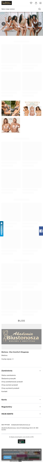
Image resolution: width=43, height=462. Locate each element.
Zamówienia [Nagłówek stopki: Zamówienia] (6, 371)
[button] (3, 24)
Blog (21, 321)
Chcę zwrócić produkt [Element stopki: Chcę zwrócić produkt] (9, 385)
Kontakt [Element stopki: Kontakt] (4, 391)
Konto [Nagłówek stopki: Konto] (4, 400)
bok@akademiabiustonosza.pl (20, 425)
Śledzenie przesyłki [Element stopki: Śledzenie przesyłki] (8, 378)
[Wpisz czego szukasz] (21, 9)
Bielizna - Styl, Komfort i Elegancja (15, 352)
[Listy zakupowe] (31, 3)
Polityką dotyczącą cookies (11, 452)
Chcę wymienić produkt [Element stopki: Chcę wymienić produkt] (10, 388)
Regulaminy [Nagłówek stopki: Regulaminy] (6, 407)
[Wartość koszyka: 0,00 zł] (36, 3)
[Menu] (41, 3)
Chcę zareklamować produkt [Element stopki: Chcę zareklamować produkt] (12, 382)
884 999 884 (5, 425)
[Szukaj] (39, 9)
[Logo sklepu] (6, 3)
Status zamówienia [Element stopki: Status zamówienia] (8, 375)
